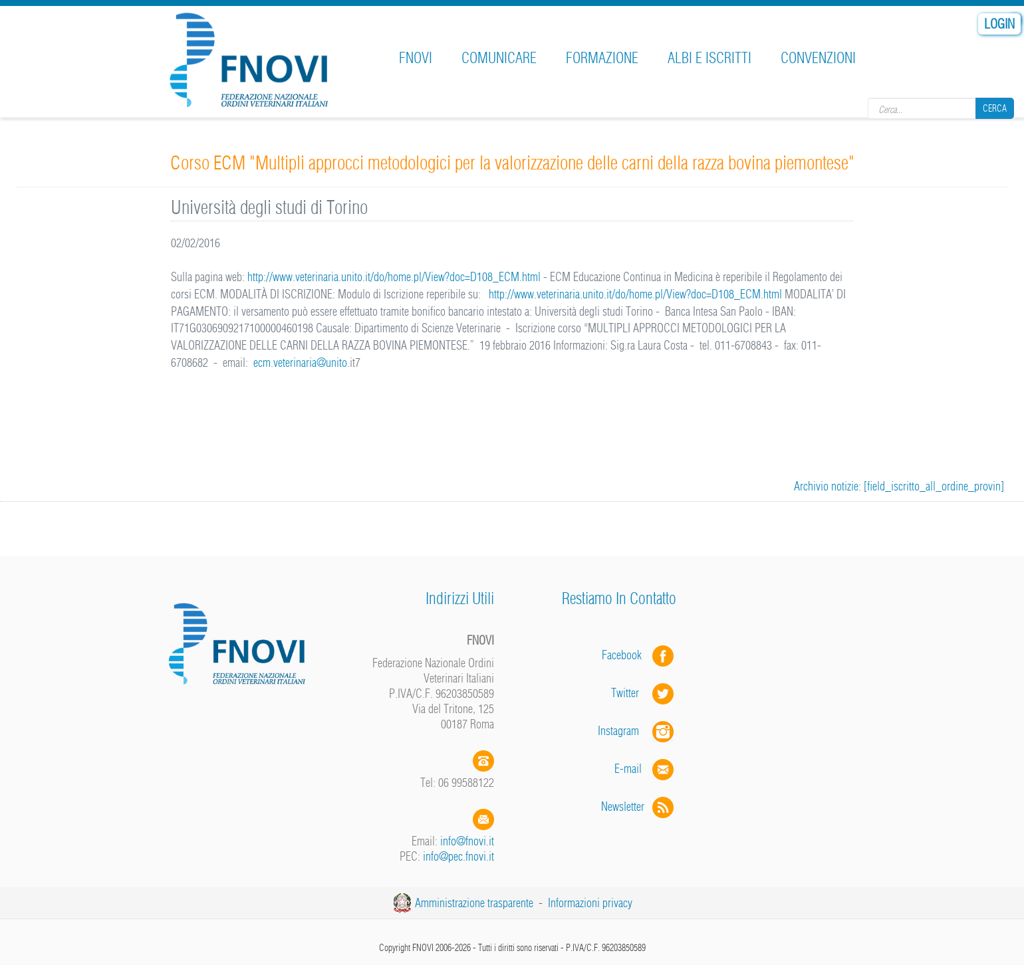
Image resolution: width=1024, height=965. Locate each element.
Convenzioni (818, 58)
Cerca (995, 108)
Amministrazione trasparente (474, 903)
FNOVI (415, 58)
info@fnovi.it (467, 841)
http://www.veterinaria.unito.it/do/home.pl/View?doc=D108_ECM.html (395, 276)
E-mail (628, 768)
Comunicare (499, 58)
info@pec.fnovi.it (458, 856)
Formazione (602, 58)
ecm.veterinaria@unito (300, 362)
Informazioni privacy (590, 903)
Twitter (643, 692)
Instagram (637, 730)
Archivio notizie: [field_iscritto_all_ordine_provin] (899, 486)
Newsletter (638, 806)
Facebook (625, 655)
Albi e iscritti (709, 58)
